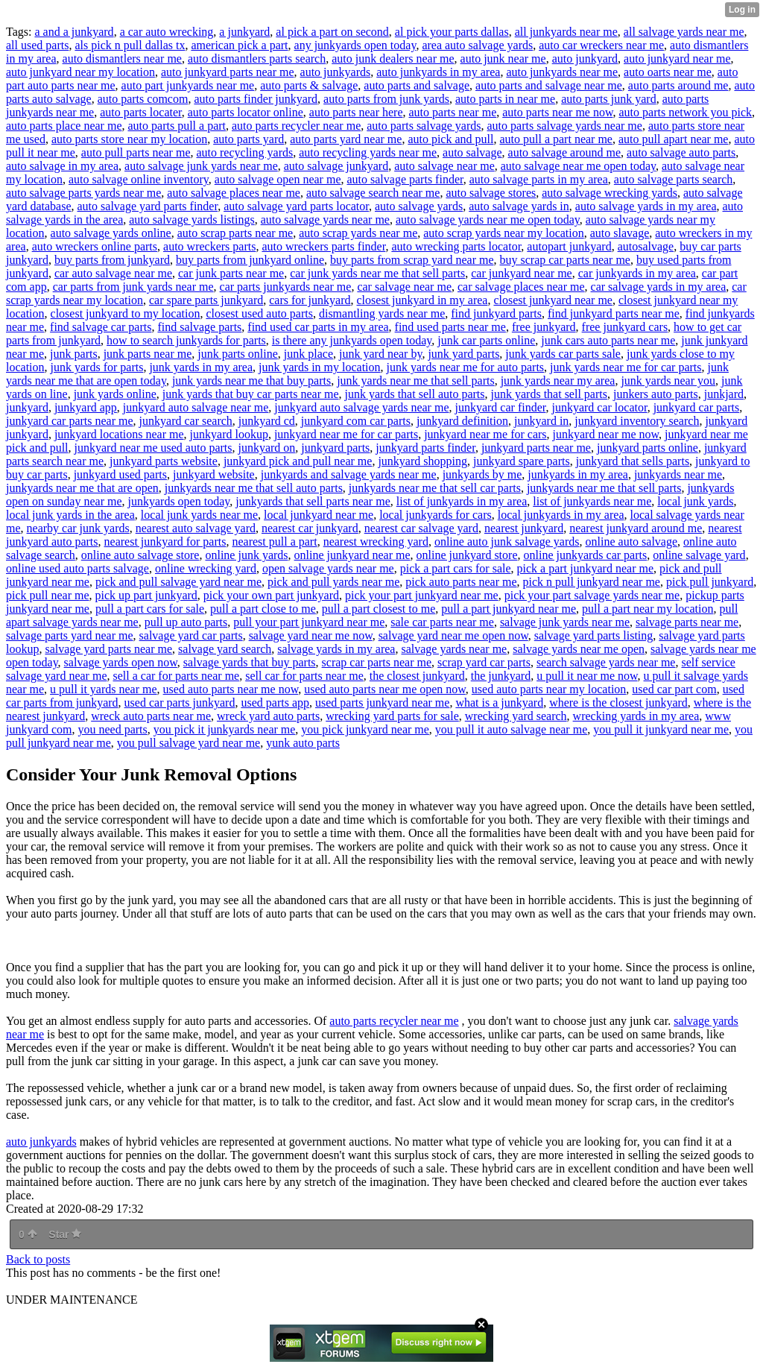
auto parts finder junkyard (255, 98)
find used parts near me (450, 327)
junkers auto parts (655, 394)
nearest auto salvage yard (196, 528)
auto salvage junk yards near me (201, 166)
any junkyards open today (355, 45)
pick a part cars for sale (455, 568)
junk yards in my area (201, 367)
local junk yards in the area (70, 514)
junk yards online (115, 394)
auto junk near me (503, 58)
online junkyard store (467, 555)
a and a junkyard (73, 31)
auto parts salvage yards (424, 125)
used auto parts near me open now (385, 689)
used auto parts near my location (549, 689)
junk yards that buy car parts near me (250, 394)
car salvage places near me (521, 286)
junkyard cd (266, 420)
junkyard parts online (647, 447)
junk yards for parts (97, 367)
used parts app (275, 702)
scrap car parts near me (376, 662)
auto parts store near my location (129, 139)
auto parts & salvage (309, 85)
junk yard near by (380, 353)
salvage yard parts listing (593, 635)
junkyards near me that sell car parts (435, 488)
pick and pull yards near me (333, 581)
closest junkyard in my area (422, 300)
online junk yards (246, 555)
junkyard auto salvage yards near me (361, 407)
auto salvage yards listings (191, 219)
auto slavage (620, 233)
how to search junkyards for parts (186, 340)
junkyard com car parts (356, 420)
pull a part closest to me (378, 608)
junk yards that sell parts (549, 394)
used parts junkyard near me (382, 702)
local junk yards (695, 501)
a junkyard (244, 31)
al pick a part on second (332, 31)
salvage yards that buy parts (249, 662)
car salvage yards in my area (658, 286)
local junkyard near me (318, 514)
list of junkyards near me (592, 501)
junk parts (74, 353)
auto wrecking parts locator (456, 246)
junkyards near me (678, 474)
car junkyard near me (521, 273)
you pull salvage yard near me (188, 742)
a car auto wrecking (167, 31)
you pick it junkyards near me (224, 729)
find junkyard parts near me (614, 313)
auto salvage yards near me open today (488, 219)
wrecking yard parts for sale (392, 716)
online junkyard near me (352, 555)
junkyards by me (482, 474)
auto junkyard (585, 58)
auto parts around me (678, 85)
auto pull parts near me (136, 152)
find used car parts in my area (317, 327)
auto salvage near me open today (578, 166)
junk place (308, 353)
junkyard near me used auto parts (153, 447)
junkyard (27, 407)
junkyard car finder (500, 407)
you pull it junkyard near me (661, 729)
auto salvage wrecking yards (609, 192)
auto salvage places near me (233, 192)
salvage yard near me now (311, 635)
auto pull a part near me (555, 139)
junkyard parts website (164, 461)
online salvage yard (699, 555)
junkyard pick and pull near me (298, 461)
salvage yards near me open (579, 649)
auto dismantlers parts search (257, 58)
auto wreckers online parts (94, 246)
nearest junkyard (523, 528)
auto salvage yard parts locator (296, 206)
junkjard (724, 394)
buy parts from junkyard (112, 259)
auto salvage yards (419, 206)
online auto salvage (632, 541)
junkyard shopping (422, 461)
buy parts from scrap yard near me (411, 259)
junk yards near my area (558, 380)
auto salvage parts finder (404, 179)
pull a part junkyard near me (508, 608)
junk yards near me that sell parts (416, 380)
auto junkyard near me (677, 58)
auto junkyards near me (562, 72)
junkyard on (266, 447)
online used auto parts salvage (77, 568)
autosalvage (646, 246)
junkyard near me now (606, 434)
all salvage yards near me (684, 31)
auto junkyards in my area (438, 72)
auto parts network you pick (685, 112)
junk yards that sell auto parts (415, 394)
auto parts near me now (557, 112)
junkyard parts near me (536, 447)
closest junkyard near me (552, 300)
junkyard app (85, 407)
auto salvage (472, 152)
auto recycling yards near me (368, 152)
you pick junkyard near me (365, 729)
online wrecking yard (205, 568)
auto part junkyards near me (188, 85)
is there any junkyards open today (351, 340)
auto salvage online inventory (139, 179)
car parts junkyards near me (286, 286)
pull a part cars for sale (149, 608)
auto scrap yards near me (358, 233)
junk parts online (237, 353)
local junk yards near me (199, 514)
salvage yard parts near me (108, 649)
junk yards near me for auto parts (465, 367)
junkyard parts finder (425, 447)
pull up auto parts (186, 622)
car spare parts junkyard (206, 300)
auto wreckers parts (209, 246)
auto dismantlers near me (122, 58)
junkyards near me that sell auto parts (254, 488)
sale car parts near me (442, 622)
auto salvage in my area (62, 166)
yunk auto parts (303, 742)
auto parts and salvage (416, 85)
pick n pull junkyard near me (591, 581)
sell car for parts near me (304, 675)
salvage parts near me (687, 622)
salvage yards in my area (336, 649)
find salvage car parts (100, 327)
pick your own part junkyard (271, 595)
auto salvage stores (491, 192)
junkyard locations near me (119, 434)
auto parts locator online (245, 112)
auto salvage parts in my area (538, 179)
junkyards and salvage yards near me (349, 474)
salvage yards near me (454, 649)
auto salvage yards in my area (646, 206)
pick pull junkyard (709, 581)
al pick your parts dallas (452, 31)
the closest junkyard (417, 675)
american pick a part (239, 45)
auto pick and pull (450, 139)
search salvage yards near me (606, 662)
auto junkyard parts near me (227, 72)
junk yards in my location (320, 367)
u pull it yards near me (103, 689)
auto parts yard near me (346, 139)
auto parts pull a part (176, 125)
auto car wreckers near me (601, 45)
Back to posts (38, 1259)
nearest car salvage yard (421, 528)
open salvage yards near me (328, 568)
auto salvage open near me (278, 179)
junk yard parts (463, 353)
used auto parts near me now (231, 689)
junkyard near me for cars (485, 434)
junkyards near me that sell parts (604, 488)
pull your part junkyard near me (308, 622)
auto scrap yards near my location (503, 233)
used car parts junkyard (179, 702)
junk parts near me (148, 353)
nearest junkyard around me (635, 528)
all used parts (37, 45)
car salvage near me (404, 286)
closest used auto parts (259, 313)
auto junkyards (335, 72)
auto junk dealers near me (393, 58)
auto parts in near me (505, 98)
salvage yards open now (120, 662)
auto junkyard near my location (80, 72)
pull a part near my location (647, 608)
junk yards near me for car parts (625, 367)
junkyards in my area (578, 474)
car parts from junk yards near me (133, 286)
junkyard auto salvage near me (195, 407)
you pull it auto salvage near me (511, 729)
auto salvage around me (564, 152)
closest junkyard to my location (125, 313)
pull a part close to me (263, 608)
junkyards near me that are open (82, 488)
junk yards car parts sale (563, 353)
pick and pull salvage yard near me (178, 581)
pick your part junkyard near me (421, 595)
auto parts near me (453, 112)
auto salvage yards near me (325, 219)
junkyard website (214, 474)
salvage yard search (224, 649)
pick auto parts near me (460, 581)
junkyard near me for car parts (346, 434)
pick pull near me (47, 595)
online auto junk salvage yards (507, 541)
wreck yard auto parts (268, 716)
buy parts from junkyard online (250, 259)
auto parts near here (356, 112)
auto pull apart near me (673, 139)
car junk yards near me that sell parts (377, 273)
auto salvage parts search (673, 179)
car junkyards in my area (637, 273)
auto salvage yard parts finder (147, 206)
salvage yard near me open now (453, 635)
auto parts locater (141, 112)
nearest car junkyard (310, 528)
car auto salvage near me (113, 273)
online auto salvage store (140, 555)
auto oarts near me (668, 72)
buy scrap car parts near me (565, 259)
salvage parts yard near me (69, 635)
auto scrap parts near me (235, 233)
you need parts (112, 729)
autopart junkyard (569, 246)
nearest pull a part (274, 541)
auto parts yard (248, 139)
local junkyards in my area (561, 514)
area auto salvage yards (477, 45)
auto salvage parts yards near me (83, 192)
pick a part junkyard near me (585, 568)
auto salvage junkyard (336, 166)
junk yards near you (668, 380)
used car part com (674, 689)
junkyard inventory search (636, 420)
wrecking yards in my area (636, 716)
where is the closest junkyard (618, 702)
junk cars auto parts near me (608, 340)
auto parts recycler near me (296, 125)
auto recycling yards (244, 152)
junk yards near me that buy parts (251, 380)
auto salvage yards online (111, 233)
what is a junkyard (499, 702)
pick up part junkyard (146, 595)
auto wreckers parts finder (323, 246)
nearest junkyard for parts (165, 541)
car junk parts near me (231, 273)
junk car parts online (486, 340)
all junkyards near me (566, 31)
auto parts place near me (63, 125)
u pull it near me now (586, 675)
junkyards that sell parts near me (312, 501)
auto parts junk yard (608, 98)
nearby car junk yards (78, 528)
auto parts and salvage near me (548, 85)
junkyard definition (462, 420)
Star (64, 1234)
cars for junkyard (309, 300)
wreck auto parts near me (151, 716)
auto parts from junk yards (386, 98)
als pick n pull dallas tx (130, 45)
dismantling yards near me (382, 313)
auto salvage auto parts (681, 152)
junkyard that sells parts (632, 461)
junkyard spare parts (521, 461)
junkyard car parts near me (69, 420)
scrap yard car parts (484, 662)
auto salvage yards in (519, 206)
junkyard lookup (229, 434)
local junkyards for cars (435, 514)
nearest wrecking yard (375, 541)
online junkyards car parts (585, 555)
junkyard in (541, 420)
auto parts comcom (143, 98)
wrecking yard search (516, 716)
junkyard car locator (599, 407)
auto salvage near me (444, 166)
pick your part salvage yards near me (592, 595)
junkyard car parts (696, 407)
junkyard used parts (120, 474)
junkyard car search (185, 420)
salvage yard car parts (191, 635)
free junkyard (544, 327)
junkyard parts (335, 447)
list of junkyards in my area (462, 501)
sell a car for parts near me (176, 675)
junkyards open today (179, 501)
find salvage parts (199, 327)
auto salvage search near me (373, 192)
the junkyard (501, 675)
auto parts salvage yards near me (564, 125)
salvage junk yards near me (565, 622)
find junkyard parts (496, 313)
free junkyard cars (625, 327)
